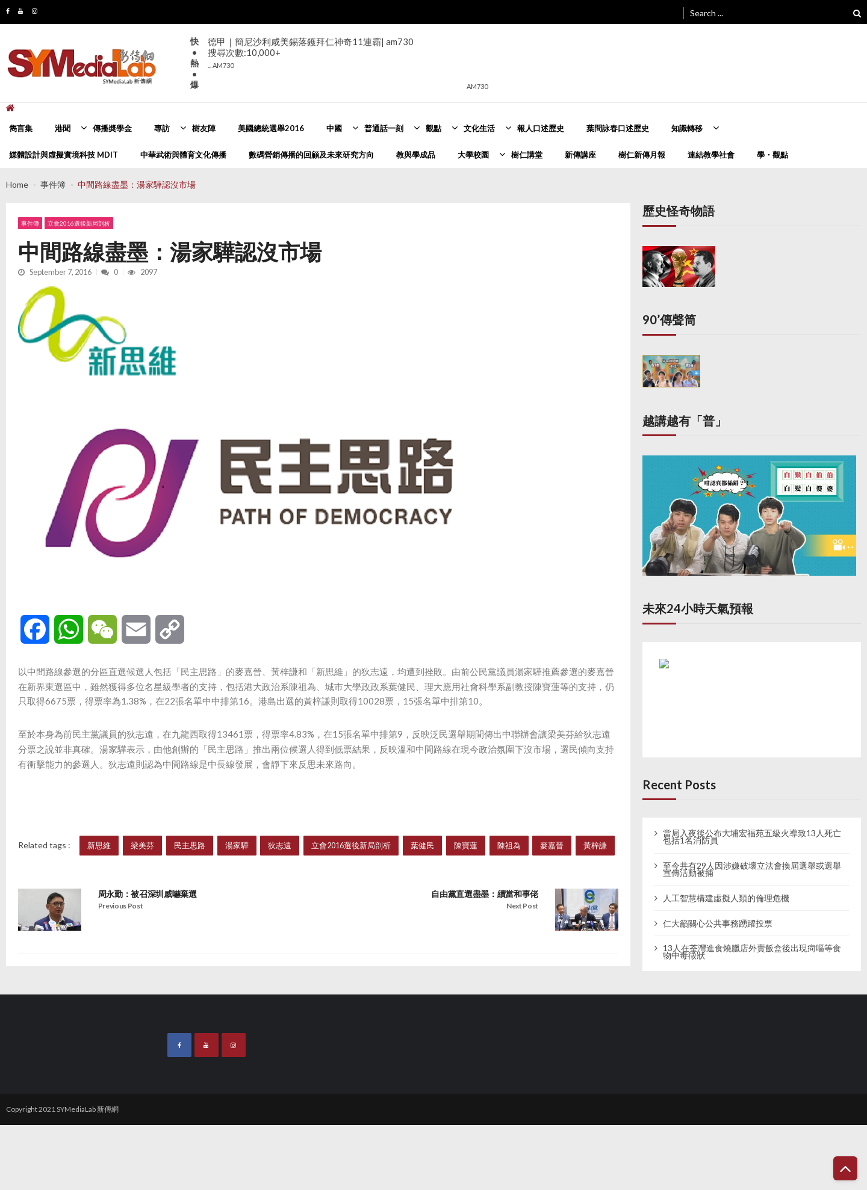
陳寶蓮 (465, 845)
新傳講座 (580, 154)
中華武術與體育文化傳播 (183, 154)
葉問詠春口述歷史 (617, 128)
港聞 (62, 128)
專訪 (162, 128)
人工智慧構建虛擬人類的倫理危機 (726, 898)
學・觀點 (772, 154)
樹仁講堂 (526, 154)
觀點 (433, 128)
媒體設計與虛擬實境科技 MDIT (63, 154)
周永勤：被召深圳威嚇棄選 (147, 894)
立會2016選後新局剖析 (79, 223)
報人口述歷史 (540, 128)
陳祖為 (509, 845)
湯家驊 (237, 845)
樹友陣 (204, 128)
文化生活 (479, 128)
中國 (334, 128)
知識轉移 (687, 128)
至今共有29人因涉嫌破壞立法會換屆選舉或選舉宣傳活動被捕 (752, 869)
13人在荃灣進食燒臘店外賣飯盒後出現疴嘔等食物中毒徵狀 (752, 952)
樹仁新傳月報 (641, 154)
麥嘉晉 (552, 845)
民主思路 (189, 845)
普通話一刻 (383, 128)
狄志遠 (279, 845)
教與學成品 (415, 154)
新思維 (99, 845)
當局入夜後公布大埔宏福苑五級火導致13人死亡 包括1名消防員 (752, 837)
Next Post (522, 906)
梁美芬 (142, 845)
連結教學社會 (711, 154)
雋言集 (21, 128)
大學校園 (473, 154)
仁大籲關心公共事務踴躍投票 (717, 923)
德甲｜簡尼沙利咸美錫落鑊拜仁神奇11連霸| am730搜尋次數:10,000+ (311, 52)
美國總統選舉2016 (271, 128)
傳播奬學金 (112, 128)
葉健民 (422, 845)
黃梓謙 (595, 845)
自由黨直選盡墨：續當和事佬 (484, 894)
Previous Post (120, 906)
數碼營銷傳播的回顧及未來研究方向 (311, 154)
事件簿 (30, 223)
